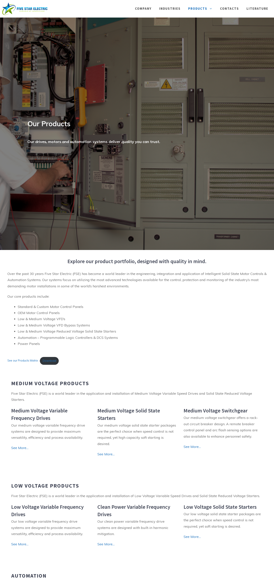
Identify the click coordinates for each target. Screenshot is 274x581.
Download (49, 360)
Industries (170, 8)
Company (143, 8)
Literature (257, 8)
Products (202, 8)
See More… (19, 448)
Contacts (229, 8)
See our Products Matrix (22, 360)
